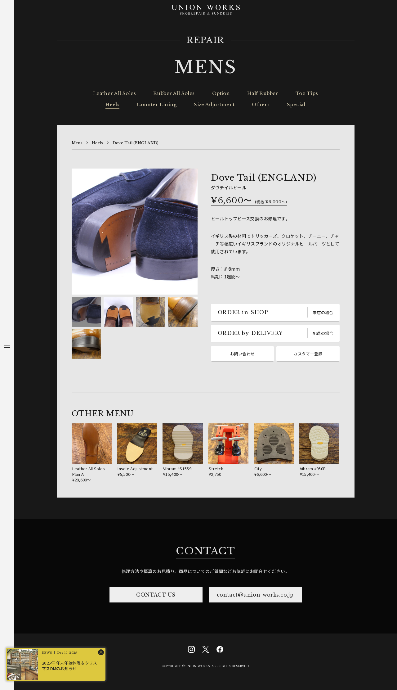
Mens (77, 143)
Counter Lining (156, 104)
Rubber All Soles (174, 93)
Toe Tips (307, 93)
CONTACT (205, 551)
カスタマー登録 (307, 354)
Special (296, 104)
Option (221, 93)
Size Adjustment (214, 104)
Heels (112, 104)
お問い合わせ (242, 354)
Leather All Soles (114, 93)
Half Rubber (262, 93)
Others (261, 104)
